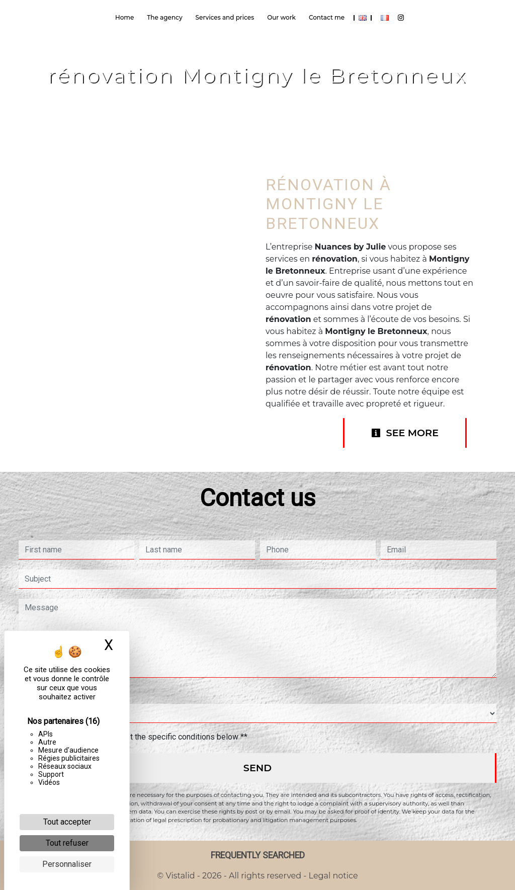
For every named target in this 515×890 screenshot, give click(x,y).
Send (257, 768)
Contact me (327, 17)
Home (124, 17)
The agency (164, 17)
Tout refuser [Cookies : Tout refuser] (67, 843)
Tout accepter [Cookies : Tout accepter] (67, 822)
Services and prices (225, 17)
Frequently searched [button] (258, 855)
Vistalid (180, 875)
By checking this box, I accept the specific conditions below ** (138, 737)
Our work (281, 17)
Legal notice (332, 875)
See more (405, 433)
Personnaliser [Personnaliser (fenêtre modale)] (67, 864)
